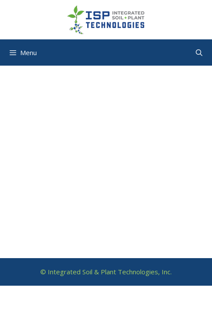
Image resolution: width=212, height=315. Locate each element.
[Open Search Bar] (199, 52)
